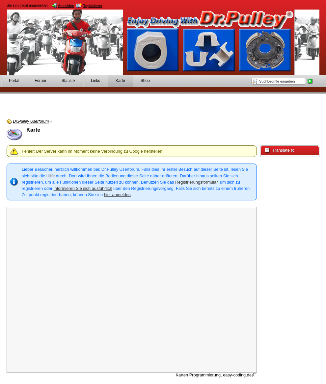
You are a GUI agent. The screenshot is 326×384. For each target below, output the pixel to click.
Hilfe (50, 175)
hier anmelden (117, 194)
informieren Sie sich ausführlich (83, 188)
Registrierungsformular (196, 182)
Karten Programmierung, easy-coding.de (214, 374)
